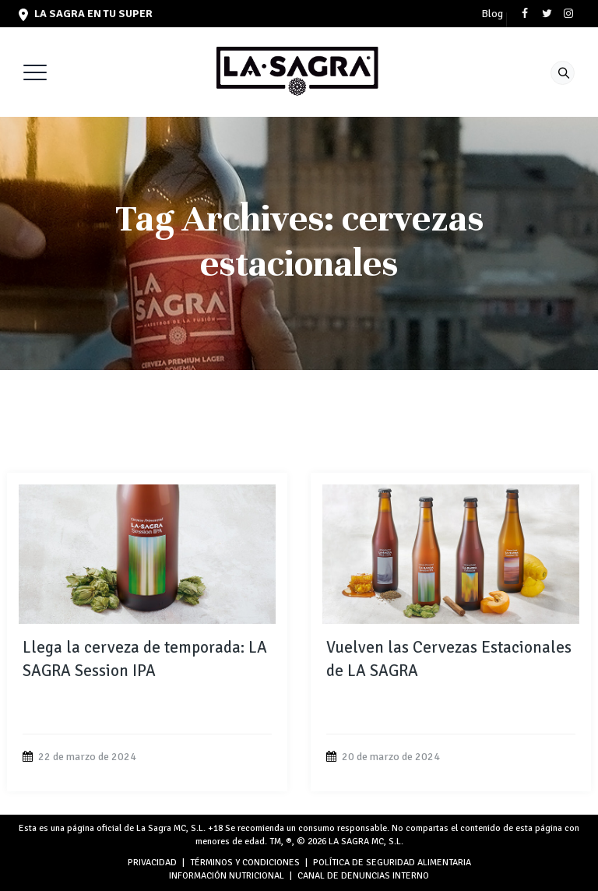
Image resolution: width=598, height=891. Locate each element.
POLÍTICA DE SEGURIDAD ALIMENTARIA (392, 862)
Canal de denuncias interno (363, 876)
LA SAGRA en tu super (86, 13)
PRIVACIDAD (152, 862)
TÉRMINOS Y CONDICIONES (245, 862)
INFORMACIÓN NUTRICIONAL (226, 876)
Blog (492, 14)
